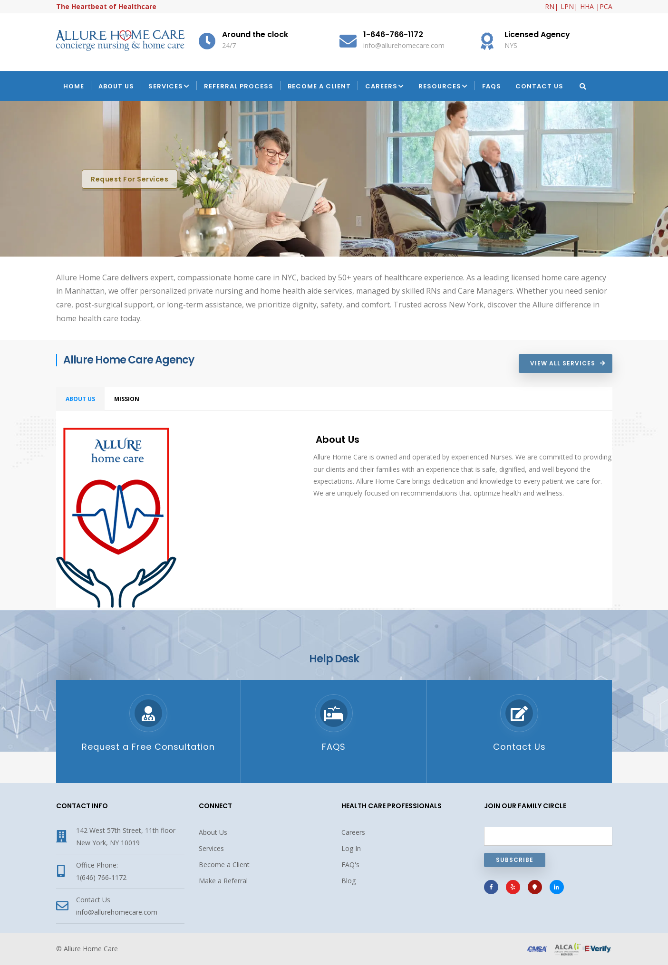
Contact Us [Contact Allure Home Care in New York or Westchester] (519, 747)
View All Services (562, 363)
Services (169, 87)
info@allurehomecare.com (116, 912)
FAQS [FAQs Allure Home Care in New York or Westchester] (334, 747)
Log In (351, 848)
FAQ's (350, 864)
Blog (348, 880)
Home (73, 86)
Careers (384, 87)
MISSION (126, 399)
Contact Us (539, 86)
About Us (116, 86)
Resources (443, 87)
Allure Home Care (91, 948)
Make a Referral (223, 880)
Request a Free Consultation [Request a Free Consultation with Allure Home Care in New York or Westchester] (148, 747)
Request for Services (129, 179)
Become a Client (319, 86)
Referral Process (238, 86)
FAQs (491, 86)
